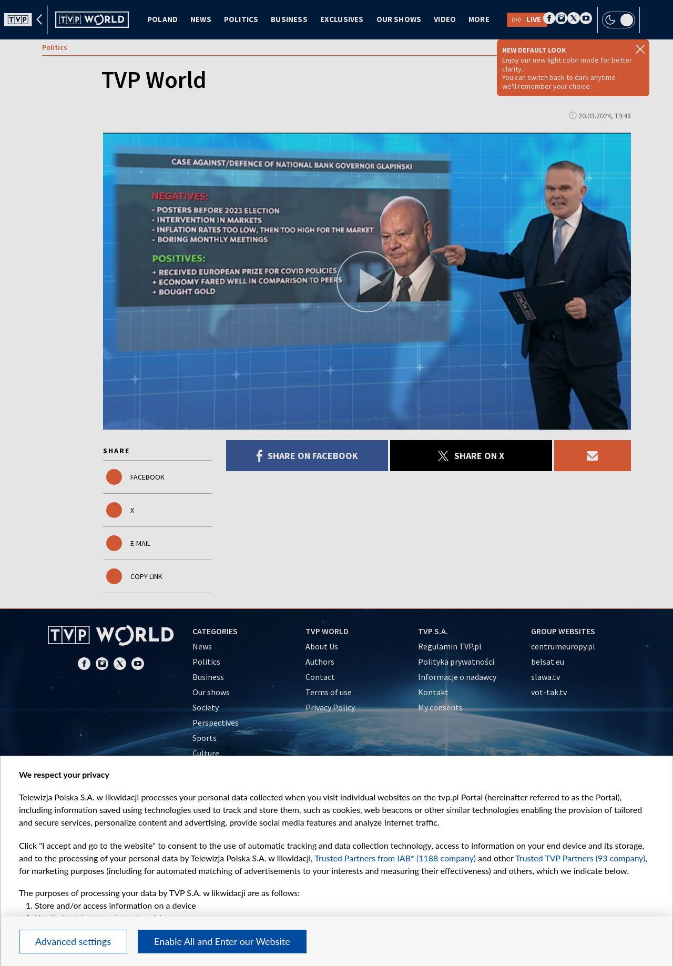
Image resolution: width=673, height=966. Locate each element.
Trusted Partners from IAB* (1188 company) (395, 858)
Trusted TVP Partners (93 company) (580, 858)
